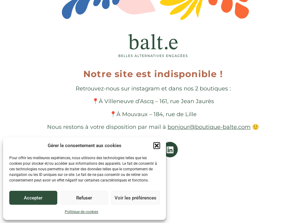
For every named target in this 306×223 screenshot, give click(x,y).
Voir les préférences (135, 198)
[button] (157, 145)
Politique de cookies (81, 212)
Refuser (84, 198)
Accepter (33, 198)
